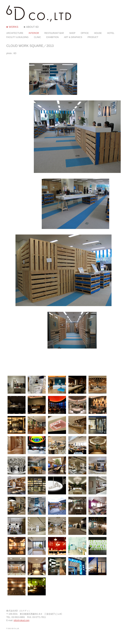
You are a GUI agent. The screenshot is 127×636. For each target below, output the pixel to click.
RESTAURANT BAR (54, 33)
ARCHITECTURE (14, 33)
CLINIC (37, 37)
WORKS (13, 26)
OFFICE (85, 33)
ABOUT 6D (32, 26)
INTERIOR (34, 33)
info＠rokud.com (21, 620)
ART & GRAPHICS (73, 37)
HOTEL (110, 33)
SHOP (72, 33)
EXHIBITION (52, 37)
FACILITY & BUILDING (17, 37)
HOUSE (98, 33)
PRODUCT (93, 37)
